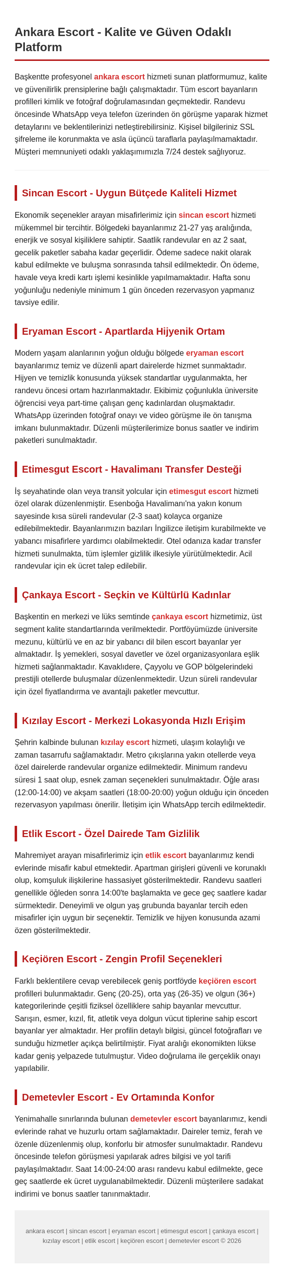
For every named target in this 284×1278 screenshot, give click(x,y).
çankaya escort (180, 616)
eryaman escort (214, 353)
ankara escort (119, 77)
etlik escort (165, 855)
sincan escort (204, 215)
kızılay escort (125, 742)
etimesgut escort (200, 491)
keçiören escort (227, 981)
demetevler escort (163, 1119)
